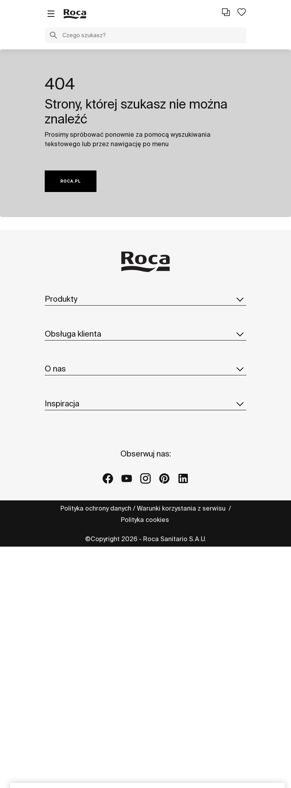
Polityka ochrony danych (95, 508)
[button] (53, 36)
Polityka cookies (146, 519)
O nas (145, 368)
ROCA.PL (70, 181)
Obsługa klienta (145, 334)
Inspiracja (145, 403)
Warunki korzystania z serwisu (182, 508)
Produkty (145, 299)
